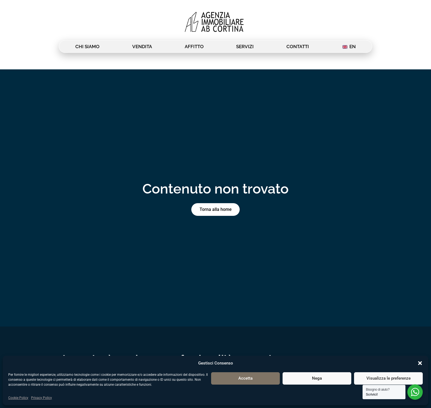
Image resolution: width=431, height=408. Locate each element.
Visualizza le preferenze (388, 378)
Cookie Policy (18, 398)
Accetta (245, 378)
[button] (420, 363)
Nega (317, 378)
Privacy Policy (41, 398)
